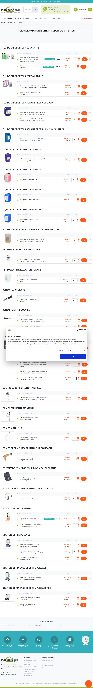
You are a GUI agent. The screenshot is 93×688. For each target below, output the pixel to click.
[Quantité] (76, 59)
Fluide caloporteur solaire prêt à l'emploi (28, 103)
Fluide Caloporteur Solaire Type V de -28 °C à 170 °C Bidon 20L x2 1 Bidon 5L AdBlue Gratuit (33, 87)
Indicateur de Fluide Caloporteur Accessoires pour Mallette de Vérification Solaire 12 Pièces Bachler (33, 364)
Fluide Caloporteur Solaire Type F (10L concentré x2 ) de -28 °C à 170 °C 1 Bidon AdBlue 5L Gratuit (31, 59)
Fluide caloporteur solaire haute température (31, 229)
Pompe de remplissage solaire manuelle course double (29, 438)
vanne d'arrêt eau (36, 625)
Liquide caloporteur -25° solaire (22, 149)
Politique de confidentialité (60, 683)
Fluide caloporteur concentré (21, 48)
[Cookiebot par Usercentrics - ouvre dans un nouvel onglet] (78, 330)
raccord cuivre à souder (7, 625)
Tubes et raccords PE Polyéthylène (29, 672)
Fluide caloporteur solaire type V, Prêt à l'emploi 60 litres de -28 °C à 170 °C (31, 140)
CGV (51, 683)
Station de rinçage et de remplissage (24, 568)
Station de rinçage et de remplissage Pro (27, 588)
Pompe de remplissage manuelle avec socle (28, 488)
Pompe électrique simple (17, 508)
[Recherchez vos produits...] (30, 9)
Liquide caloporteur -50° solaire (22, 209)
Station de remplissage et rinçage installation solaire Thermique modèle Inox (32, 552)
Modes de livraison (47, 660)
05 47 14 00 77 (5, 673)
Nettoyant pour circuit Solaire (21, 250)
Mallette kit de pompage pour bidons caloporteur (28, 479)
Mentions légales (72, 683)
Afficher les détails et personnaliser (70, 351)
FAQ (43, 667)
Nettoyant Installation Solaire (22, 270)
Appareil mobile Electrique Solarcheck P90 (27, 605)
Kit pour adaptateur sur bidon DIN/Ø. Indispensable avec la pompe (30, 525)
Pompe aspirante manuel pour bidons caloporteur (29, 418)
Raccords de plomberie (22, 18)
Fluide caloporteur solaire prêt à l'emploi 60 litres (33, 129)
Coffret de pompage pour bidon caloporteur (29, 468)
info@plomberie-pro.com (8, 675)
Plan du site (46, 683)
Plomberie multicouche (40, 18)
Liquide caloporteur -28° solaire (22, 169)
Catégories (7, 18)
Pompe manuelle (12, 428)
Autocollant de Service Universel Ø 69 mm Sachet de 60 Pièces (31, 378)
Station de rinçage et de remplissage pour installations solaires (30, 578)
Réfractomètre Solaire (16, 310)
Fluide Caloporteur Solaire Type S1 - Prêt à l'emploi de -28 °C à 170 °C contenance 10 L (33, 113)
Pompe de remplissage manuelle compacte (27, 448)
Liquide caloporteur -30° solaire (22, 189)
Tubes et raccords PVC (30, 667)
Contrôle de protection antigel (22, 388)
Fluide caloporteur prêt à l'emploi (23, 76)
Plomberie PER (55, 18)
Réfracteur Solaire (14, 290)
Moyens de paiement (47, 665)
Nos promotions (86, 18)
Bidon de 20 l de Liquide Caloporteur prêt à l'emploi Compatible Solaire (32, 160)
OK (73, 356)
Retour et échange (46, 663)
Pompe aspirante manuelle (19, 408)
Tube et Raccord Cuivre (30, 669)
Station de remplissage (16, 535)
